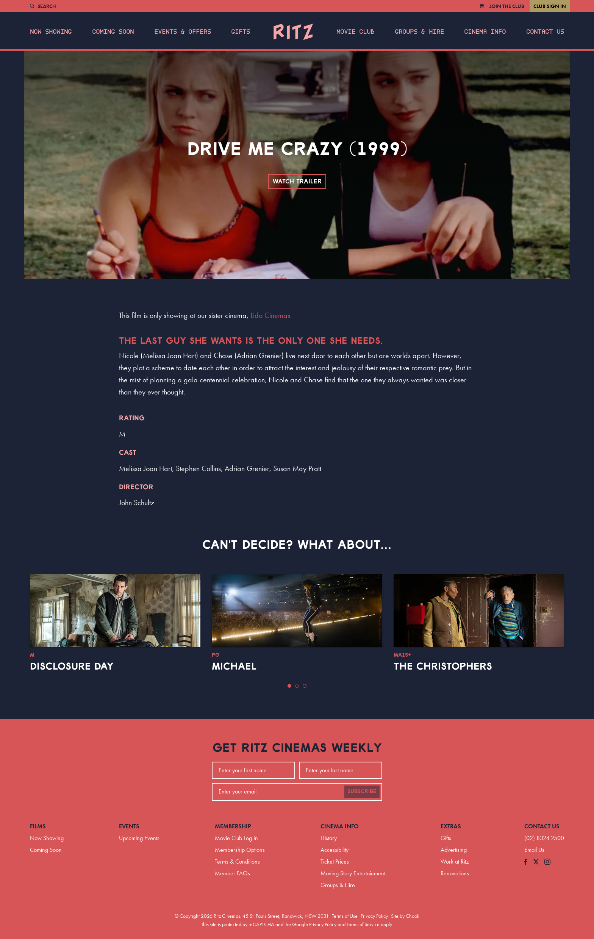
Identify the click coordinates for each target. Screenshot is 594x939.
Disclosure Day (72, 666)
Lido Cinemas (270, 315)
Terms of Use (345, 915)
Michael (234, 666)
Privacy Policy (374, 915)
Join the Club (506, 6)
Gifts (240, 32)
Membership (233, 826)
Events (129, 826)
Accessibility (334, 850)
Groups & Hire (419, 32)
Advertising (454, 850)
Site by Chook (405, 915)
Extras (451, 826)
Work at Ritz (455, 861)
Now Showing (51, 32)
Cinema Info (485, 32)
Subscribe (362, 791)
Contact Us (545, 32)
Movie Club (355, 32)
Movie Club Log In (236, 838)
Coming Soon (113, 32)
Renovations (455, 873)
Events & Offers (182, 32)
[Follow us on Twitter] (536, 862)
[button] (289, 686)
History (328, 838)
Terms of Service (363, 924)
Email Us (534, 850)
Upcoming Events (139, 838)
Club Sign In (549, 6)
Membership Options (240, 850)
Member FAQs (232, 873)
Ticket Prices (334, 861)
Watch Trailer (297, 181)
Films (38, 826)
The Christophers (443, 666)
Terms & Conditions (237, 861)
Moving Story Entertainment (352, 873)
